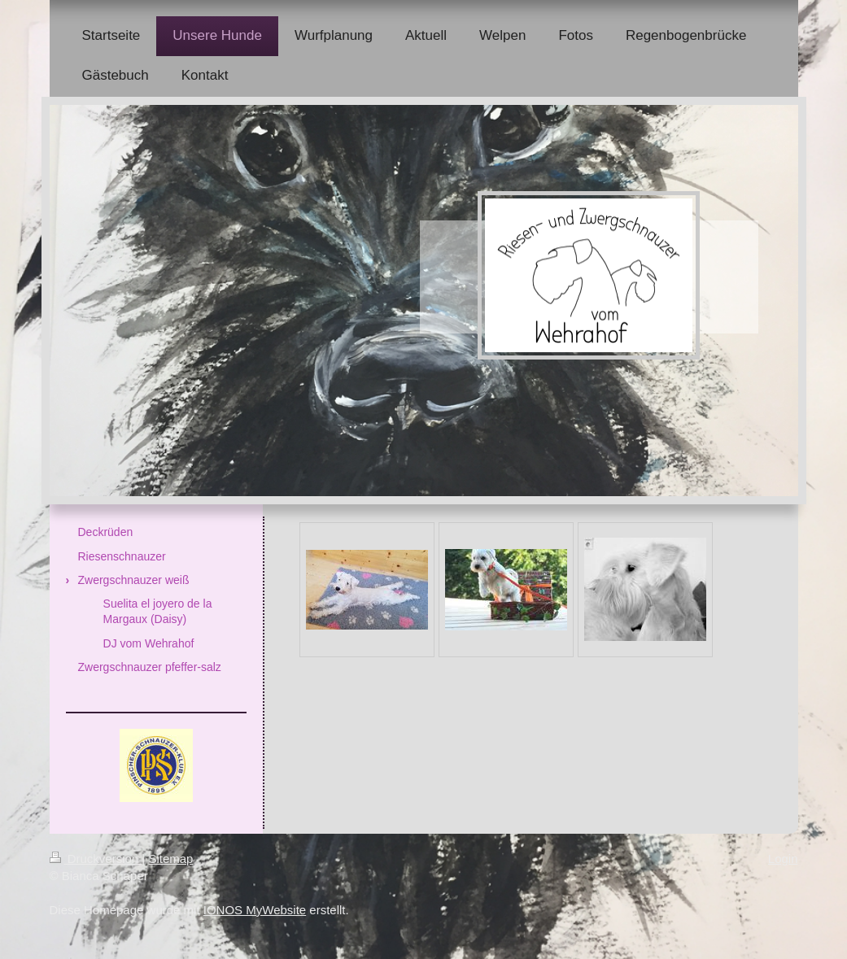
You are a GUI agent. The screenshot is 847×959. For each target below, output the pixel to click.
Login (783, 858)
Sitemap (170, 858)
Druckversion (96, 858)
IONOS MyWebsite (254, 910)
